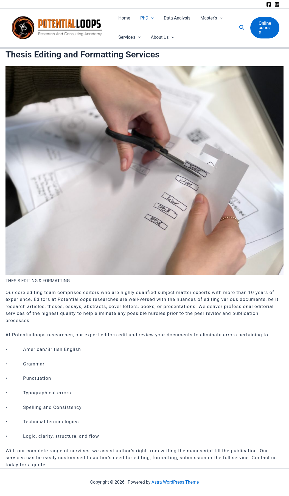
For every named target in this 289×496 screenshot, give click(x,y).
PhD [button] (145, 18)
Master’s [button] (207, 18)
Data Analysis (174, 18)
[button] (149, 18)
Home (124, 18)
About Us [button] (160, 37)
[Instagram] (276, 4)
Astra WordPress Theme (175, 482)
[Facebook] (268, 4)
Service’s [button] (129, 37)
